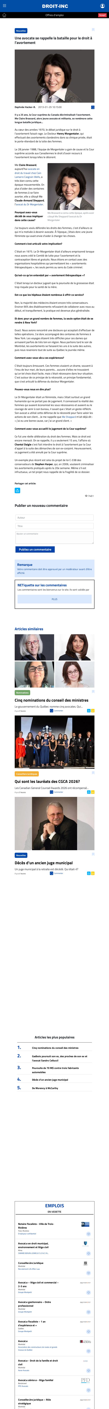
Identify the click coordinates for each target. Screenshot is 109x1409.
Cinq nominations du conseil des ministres (55, 1048)
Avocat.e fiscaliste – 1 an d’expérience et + (32, 1323)
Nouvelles (21, 30)
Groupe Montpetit (25, 1292)
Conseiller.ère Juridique (30, 1263)
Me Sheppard (69, 417)
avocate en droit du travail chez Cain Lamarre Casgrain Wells (28, 173)
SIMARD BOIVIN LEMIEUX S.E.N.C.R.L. (33, 1253)
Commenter (58, 710)
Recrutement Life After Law (29, 1268)
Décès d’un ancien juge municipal (50, 1080)
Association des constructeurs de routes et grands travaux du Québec (37, 1348)
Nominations (22, 692)
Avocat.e (23, 1341)
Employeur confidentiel (27, 1233)
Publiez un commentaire (35, 549)
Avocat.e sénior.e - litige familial (35, 1380)
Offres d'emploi (55, 15)
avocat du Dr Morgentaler (29, 204)
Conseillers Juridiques (26, 774)
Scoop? (102, 15)
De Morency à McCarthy (45, 1088)
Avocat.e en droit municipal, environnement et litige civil (33, 1245)
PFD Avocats (23, 1386)
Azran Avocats (23, 1370)
